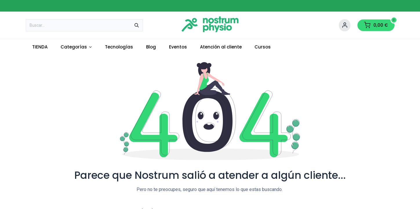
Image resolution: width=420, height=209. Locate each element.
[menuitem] (40, 47)
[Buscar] (137, 25)
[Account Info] (344, 25)
